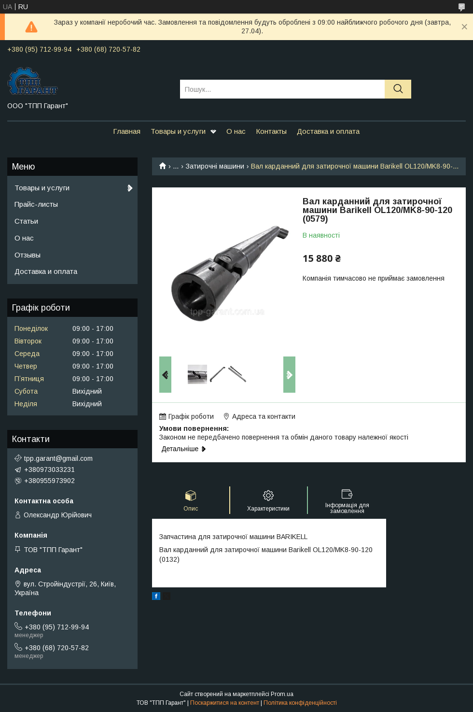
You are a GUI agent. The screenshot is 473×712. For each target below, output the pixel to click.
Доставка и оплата (328, 131)
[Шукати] (398, 89)
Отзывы (27, 255)
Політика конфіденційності (300, 702)
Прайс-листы (36, 204)
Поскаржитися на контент (224, 702)
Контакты (271, 131)
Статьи (26, 221)
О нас (236, 131)
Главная (126, 131)
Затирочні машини (215, 166)
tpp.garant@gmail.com (58, 458)
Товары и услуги (178, 131)
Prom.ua (282, 694)
